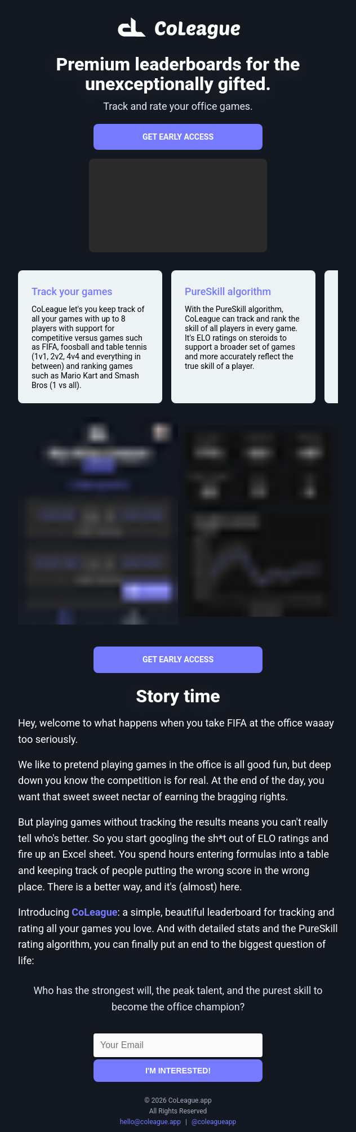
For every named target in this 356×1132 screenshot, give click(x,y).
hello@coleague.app (150, 1122)
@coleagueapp (214, 1122)
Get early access (178, 136)
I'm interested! (178, 1070)
